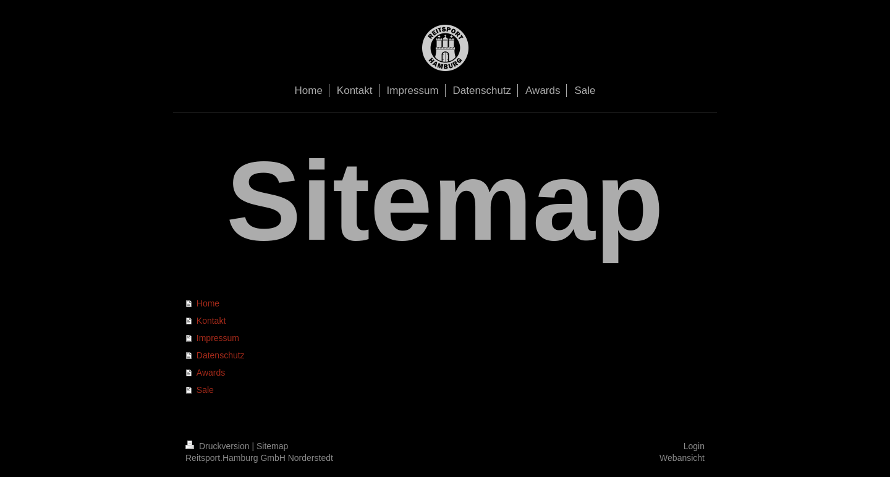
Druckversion (218, 446)
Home (208, 303)
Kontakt (211, 321)
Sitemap (272, 446)
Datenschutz (221, 355)
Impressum (218, 338)
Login (694, 446)
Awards (211, 373)
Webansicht (682, 458)
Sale (205, 390)
